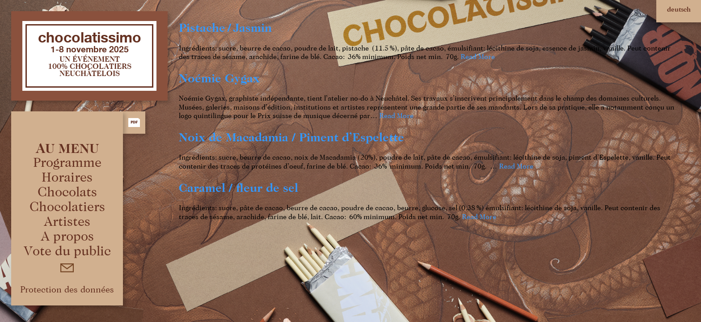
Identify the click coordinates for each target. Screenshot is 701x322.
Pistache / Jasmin (225, 28)
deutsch (679, 9)
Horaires (67, 178)
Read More (477, 57)
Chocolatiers (67, 207)
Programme (67, 163)
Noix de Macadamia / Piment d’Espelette (291, 138)
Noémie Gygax (219, 79)
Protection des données (67, 289)
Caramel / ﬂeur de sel (238, 188)
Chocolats (67, 192)
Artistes (67, 222)
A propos (67, 237)
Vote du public (67, 251)
